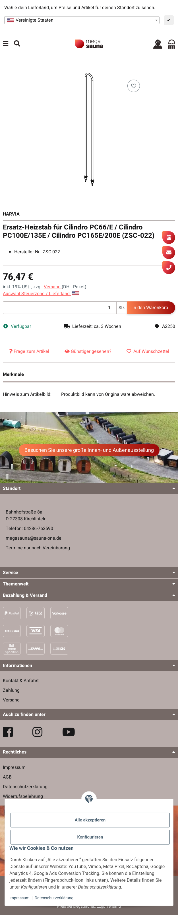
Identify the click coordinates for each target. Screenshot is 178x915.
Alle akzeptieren (90, 820)
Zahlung (11, 690)
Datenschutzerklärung (54, 898)
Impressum (19, 898)
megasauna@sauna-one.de (33, 538)
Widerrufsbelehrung (23, 796)
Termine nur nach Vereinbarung (38, 548)
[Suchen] (17, 44)
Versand (53, 286)
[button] (157, 44)
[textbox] (82, 20)
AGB (7, 777)
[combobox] (82, 20)
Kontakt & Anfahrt (21, 680)
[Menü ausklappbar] (5, 44)
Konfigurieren (90, 837)
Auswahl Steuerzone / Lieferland (41, 293)
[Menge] (60, 307)
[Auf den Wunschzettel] (133, 86)
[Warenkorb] (171, 44)
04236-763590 (38, 528)
